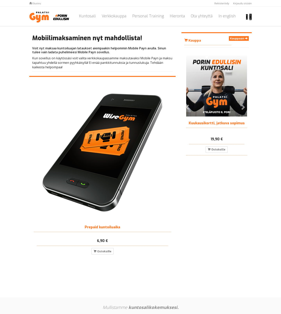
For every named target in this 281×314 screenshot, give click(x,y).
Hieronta (177, 16)
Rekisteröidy (221, 3)
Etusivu (35, 3)
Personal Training (148, 16)
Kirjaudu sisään (242, 3)
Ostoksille (102, 251)
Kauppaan (239, 38)
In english (227, 16)
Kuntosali (87, 16)
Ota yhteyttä (202, 16)
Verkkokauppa (114, 16)
